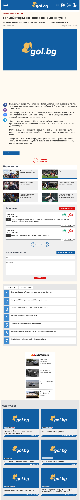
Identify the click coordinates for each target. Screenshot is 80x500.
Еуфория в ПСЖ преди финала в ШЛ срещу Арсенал (29, 300)
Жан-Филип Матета (11, 153)
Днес (60, 5)
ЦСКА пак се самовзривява (53, 432)
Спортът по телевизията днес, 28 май (19, 461)
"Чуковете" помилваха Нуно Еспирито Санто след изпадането (27, 195)
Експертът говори (32, 494)
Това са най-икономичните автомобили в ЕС (38, 362)
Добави (40, 278)
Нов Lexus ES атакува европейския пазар (39, 384)
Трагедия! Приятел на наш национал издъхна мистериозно (18, 432)
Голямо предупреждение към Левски (19, 490)
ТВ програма (34, 464)
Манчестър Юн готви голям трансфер (24, 315)
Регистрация (68, 252)
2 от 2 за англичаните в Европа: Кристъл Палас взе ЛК (29, 308)
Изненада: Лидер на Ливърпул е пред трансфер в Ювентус (31, 292)
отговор (68, 225)
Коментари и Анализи (68, 436)
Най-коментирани (26, 287)
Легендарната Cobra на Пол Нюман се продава (40, 394)
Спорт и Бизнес (70, 494)
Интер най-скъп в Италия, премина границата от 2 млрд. (28, 172)
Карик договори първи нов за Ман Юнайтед (26, 323)
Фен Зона (72, 464)
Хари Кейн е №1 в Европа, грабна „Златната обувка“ (28, 339)
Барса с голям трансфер (67, 171)
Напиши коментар (43, 160)
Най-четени (11, 287)
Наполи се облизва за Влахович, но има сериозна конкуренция (66, 195)
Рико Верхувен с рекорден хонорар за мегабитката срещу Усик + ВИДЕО (57, 491)
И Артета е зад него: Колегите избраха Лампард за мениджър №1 (33, 331)
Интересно (34, 436)
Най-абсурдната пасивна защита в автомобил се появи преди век (39, 373)
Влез (60, 252)
